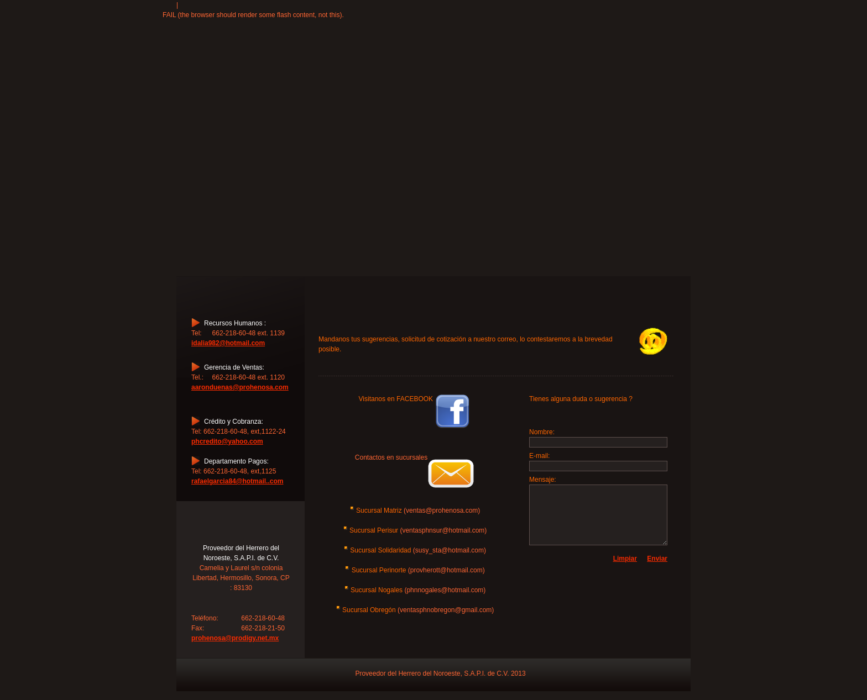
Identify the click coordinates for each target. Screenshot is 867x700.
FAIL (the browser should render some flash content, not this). (253, 15)
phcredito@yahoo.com (227, 441)
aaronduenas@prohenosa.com (240, 387)
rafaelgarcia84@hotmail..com (237, 481)
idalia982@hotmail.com (228, 343)
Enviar (657, 558)
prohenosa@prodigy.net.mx (235, 638)
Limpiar (625, 558)
